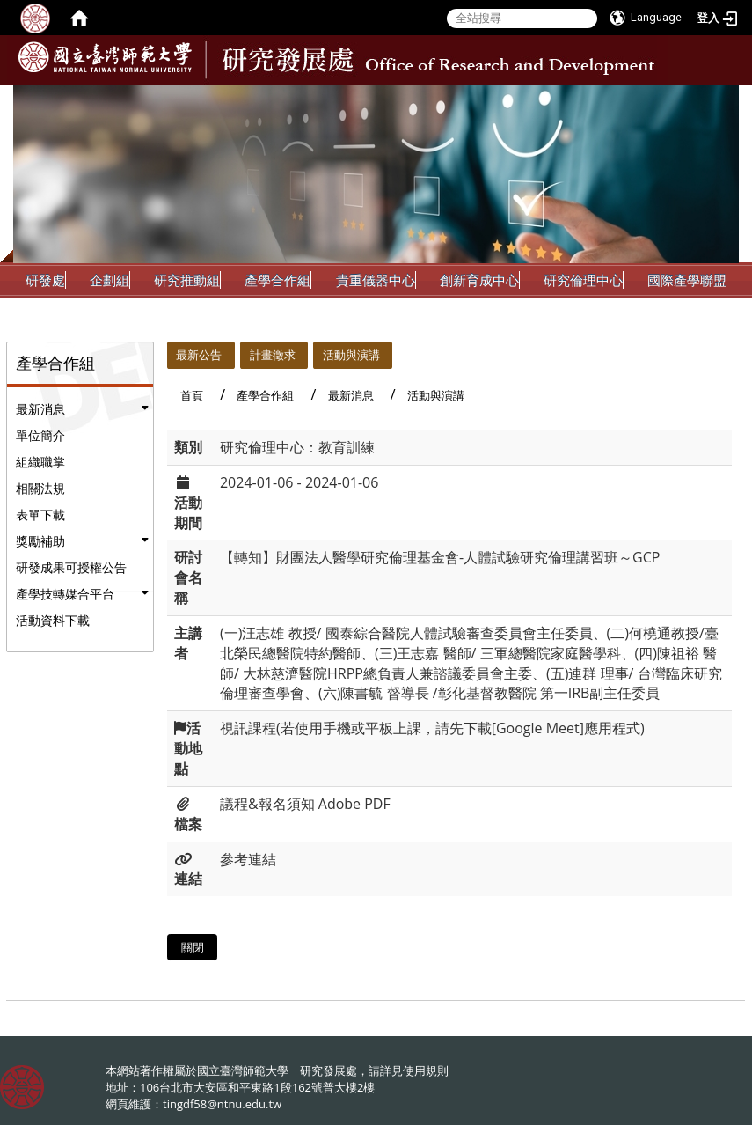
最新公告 (199, 355)
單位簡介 (40, 435)
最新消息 (40, 409)
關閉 (192, 947)
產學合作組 (277, 280)
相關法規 (40, 488)
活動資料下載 (53, 620)
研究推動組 (187, 280)
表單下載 (40, 514)
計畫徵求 (273, 355)
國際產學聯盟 (686, 280)
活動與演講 (351, 355)
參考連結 (248, 859)
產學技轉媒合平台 (65, 593)
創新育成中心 (479, 280)
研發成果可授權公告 (71, 567)
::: (723, 98)
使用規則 (426, 1070)
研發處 (45, 280)
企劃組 (109, 280)
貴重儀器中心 (375, 280)
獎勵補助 (40, 541)
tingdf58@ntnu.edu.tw (222, 1104)
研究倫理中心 (583, 280)
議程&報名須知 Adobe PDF (305, 803)
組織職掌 (40, 461)
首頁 (191, 395)
